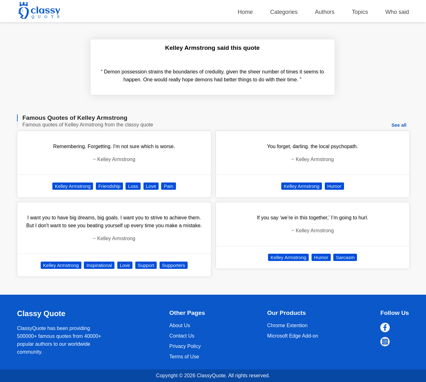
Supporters (173, 265)
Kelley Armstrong (72, 186)
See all (398, 125)
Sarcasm (345, 257)
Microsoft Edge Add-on (292, 336)
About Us (179, 325)
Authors (325, 12)
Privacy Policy (185, 346)
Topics (360, 12)
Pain (168, 186)
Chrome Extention (287, 325)
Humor (334, 186)
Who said (397, 12)
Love (151, 186)
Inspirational (99, 265)
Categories (284, 12)
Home (245, 12)
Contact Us (181, 336)
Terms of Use (184, 356)
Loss (133, 186)
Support (146, 265)
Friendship (109, 186)
